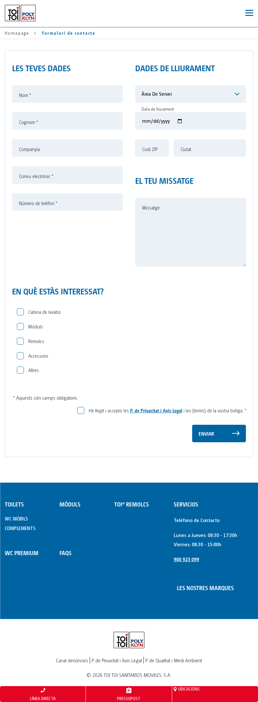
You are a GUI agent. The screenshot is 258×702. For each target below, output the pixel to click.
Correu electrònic (36, 176)
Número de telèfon (38, 203)
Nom (25, 95)
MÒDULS (69, 504)
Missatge (151, 207)
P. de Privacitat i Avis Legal (156, 410)
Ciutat (186, 149)
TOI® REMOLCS (131, 504)
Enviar (206, 433)
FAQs (65, 552)
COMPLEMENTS (20, 528)
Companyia (29, 149)
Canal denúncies (72, 660)
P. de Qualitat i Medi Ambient (173, 660)
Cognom (28, 122)
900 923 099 (186, 559)
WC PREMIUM (21, 552)
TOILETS (14, 504)
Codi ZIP (149, 149)
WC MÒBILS (16, 518)
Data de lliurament (158, 109)
